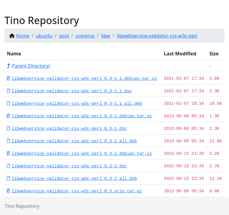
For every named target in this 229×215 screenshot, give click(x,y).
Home (23, 35)
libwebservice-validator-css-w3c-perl (157, 35)
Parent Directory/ (28, 66)
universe (85, 35)
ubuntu (44, 35)
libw (105, 35)
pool (64, 35)
